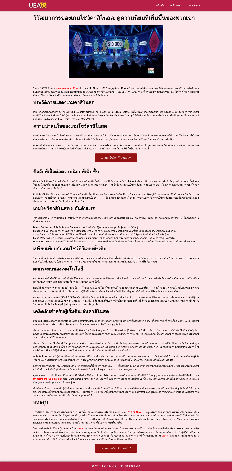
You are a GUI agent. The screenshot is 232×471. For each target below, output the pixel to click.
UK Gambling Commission (47, 378)
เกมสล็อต (194, 5)
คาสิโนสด (176, 5)
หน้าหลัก (160, 5)
